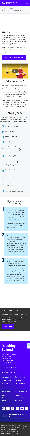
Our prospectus (19, 398)
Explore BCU (8, 326)
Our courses (18, 380)
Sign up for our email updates (17, 416)
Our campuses (19, 386)
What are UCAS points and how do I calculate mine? (12, 178)
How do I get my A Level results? (14, 156)
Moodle (4, 395)
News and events (6, 380)
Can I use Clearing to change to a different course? (13, 185)
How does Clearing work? (12, 126)
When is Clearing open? (11, 136)
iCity (3, 398)
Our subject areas (20, 383)
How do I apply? (9, 142)
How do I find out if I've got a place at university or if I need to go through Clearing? (12, 163)
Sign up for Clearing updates (14, 57)
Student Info (10, 8)
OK (26, 426)
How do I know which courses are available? (11, 171)
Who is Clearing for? (10, 131)
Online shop (5, 383)
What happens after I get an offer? (14, 191)
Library (4, 400)
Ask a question (19, 400)
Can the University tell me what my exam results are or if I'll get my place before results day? (13, 148)
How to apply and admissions (10, 10)
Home (3, 8)
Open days (18, 395)
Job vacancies (6, 386)
